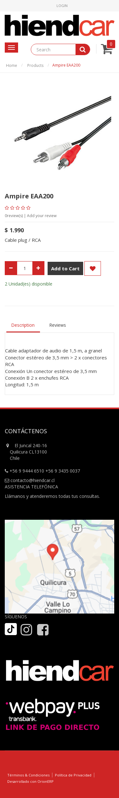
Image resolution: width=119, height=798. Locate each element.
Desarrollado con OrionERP (30, 781)
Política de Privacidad (73, 775)
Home (11, 65)
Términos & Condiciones (28, 775)
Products (35, 65)
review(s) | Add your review (30, 215)
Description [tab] (23, 325)
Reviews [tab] (57, 325)
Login (62, 5)
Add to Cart (65, 268)
